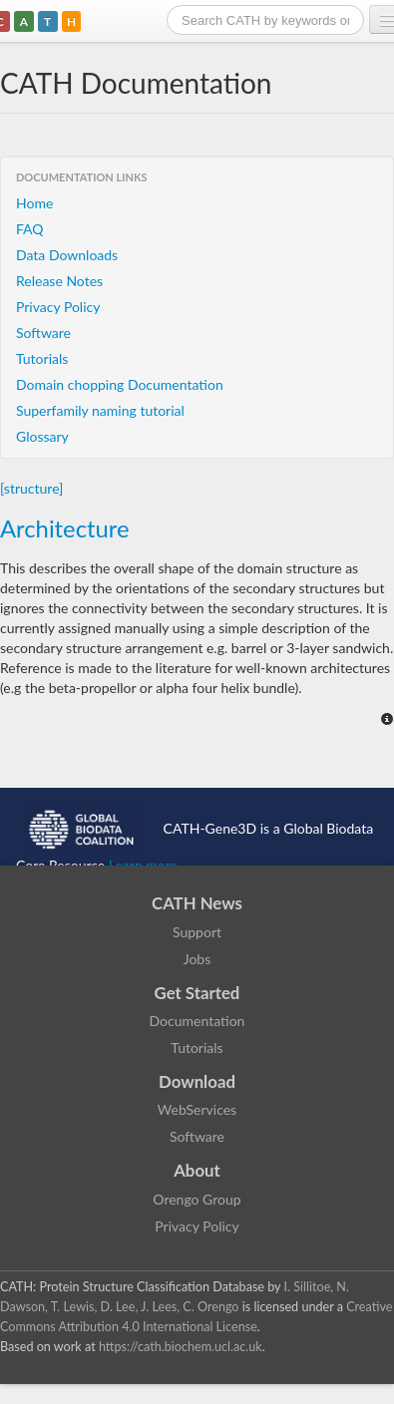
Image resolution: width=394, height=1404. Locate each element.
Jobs (197, 958)
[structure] (31, 488)
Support (197, 931)
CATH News (197, 902)
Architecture (65, 528)
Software (43, 332)
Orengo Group (196, 1199)
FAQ (30, 228)
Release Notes (59, 280)
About (197, 1170)
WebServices (197, 1109)
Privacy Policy (58, 306)
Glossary (42, 436)
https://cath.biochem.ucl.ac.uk (180, 1346)
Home (34, 202)
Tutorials (42, 358)
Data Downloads (67, 254)
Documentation (197, 1020)
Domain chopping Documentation (119, 384)
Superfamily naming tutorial (100, 410)
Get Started (197, 992)
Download (197, 1081)
